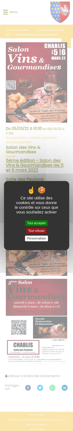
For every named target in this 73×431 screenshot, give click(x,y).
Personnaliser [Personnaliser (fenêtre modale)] (36, 238)
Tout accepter (36, 223)
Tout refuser (36, 230)
